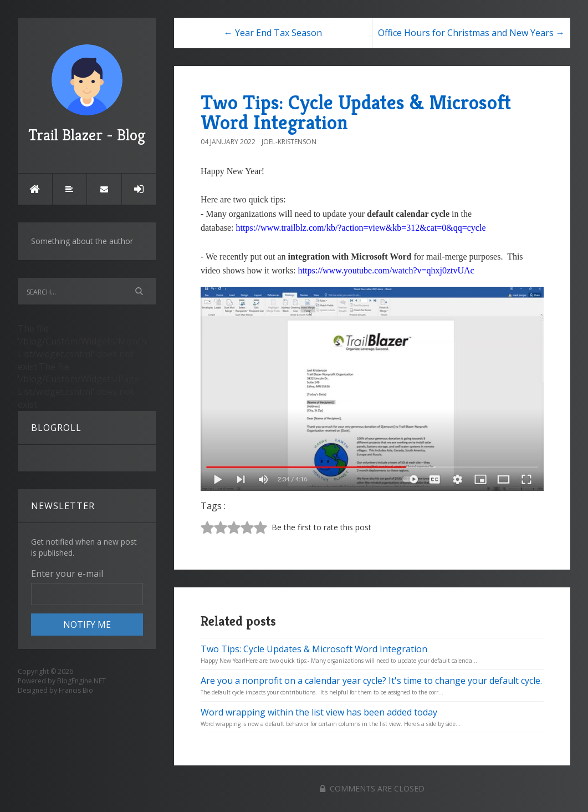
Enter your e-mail (67, 573)
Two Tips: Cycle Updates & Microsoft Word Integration (356, 112)
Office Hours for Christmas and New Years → (471, 33)
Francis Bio (76, 690)
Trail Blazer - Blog (87, 94)
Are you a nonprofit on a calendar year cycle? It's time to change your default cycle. (371, 680)
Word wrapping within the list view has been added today (319, 712)
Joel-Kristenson (289, 141)
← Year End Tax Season (273, 33)
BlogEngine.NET (81, 681)
